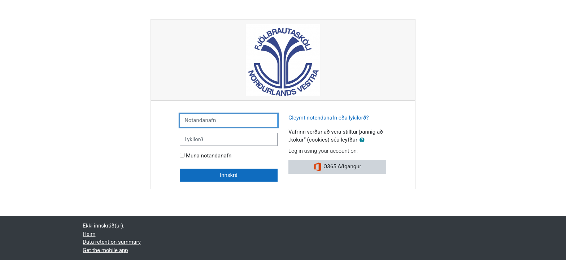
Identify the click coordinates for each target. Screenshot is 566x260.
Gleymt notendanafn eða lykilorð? (328, 117)
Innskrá (229, 175)
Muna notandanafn (208, 155)
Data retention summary (112, 242)
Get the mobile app (105, 250)
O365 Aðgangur (337, 166)
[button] (363, 140)
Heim (89, 234)
